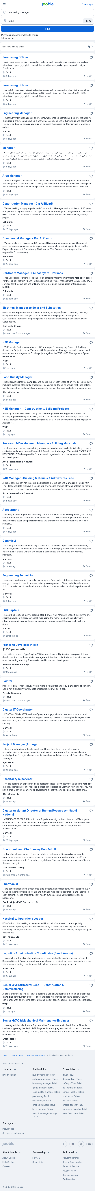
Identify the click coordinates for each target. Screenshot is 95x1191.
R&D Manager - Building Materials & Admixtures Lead (38, 478)
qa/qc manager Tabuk (43, 1087)
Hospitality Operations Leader (22, 918)
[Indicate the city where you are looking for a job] (47, 21)
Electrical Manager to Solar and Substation (31, 307)
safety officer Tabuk (73, 1083)
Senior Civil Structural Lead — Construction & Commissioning (33, 987)
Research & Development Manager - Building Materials (39, 443)
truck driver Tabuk (71, 1096)
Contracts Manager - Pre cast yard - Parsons (32, 273)
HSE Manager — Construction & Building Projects (35, 408)
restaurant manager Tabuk (45, 1079)
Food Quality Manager (17, 377)
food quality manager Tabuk (46, 1092)
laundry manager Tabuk (43, 1074)
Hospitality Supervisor (17, 779)
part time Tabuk (70, 1100)
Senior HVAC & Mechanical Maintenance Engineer (35, 1020)
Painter (7, 681)
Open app (87, 4)
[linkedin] (89, 1144)
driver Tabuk (68, 1074)
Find (47, 28)
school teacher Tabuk (73, 1092)
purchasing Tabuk (40, 1096)
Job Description (70, 1175)
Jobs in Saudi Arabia (72, 1162)
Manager (8, 147)
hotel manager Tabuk (42, 1109)
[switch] (90, 46)
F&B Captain (10, 610)
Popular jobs (8, 1128)
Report (87, 76)
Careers (6, 1166)
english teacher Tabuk (73, 1105)
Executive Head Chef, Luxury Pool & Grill (29, 849)
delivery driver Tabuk (72, 1079)
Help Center (8, 1162)
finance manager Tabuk (43, 1105)
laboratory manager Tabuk (45, 1083)
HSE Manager (11, 342)
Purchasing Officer (15, 57)
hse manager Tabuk (41, 1100)
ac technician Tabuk (72, 1087)
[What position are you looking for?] (47, 12)
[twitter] (81, 1144)
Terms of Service (71, 1166)
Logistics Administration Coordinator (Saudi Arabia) (37, 953)
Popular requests (13, 1063)
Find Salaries (69, 1179)
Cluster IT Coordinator (17, 709)
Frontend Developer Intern (20, 644)
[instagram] (72, 1144)
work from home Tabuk (74, 1113)
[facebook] (64, 1144)
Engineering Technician (18, 575)
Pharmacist (10, 884)
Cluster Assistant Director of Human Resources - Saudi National (39, 812)
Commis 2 (9, 540)
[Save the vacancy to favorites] (91, 57)
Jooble (20, 1187)
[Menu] (4, 4)
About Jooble (8, 1157)
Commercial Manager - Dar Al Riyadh (27, 238)
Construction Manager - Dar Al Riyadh (28, 203)
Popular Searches (71, 1157)
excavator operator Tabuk (75, 1109)
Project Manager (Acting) (19, 744)
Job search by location (13, 1133)
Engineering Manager (17, 113)
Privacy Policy (69, 1170)
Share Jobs (37, 1162)
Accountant (10, 509)
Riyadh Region (9, 1074)
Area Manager (12, 175)
